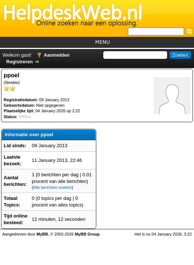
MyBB (42, 234)
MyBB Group (87, 234)
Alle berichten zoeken (52, 187)
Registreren (19, 61)
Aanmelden (56, 55)
